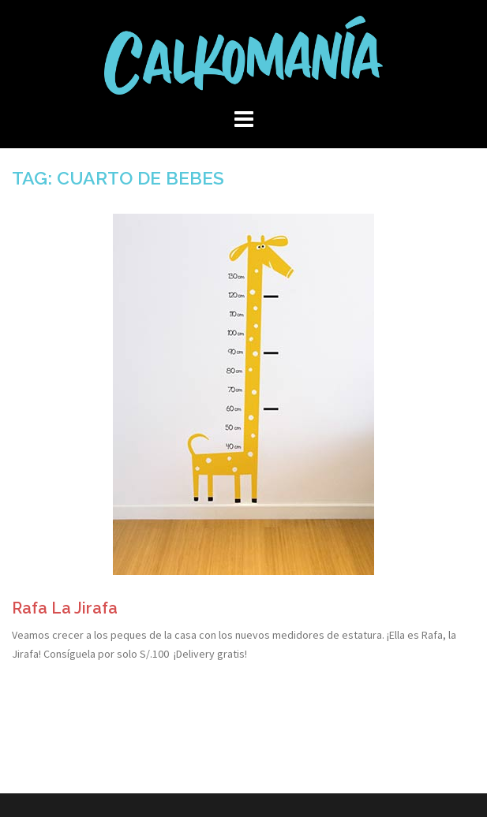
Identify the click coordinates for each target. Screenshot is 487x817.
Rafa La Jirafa (65, 608)
